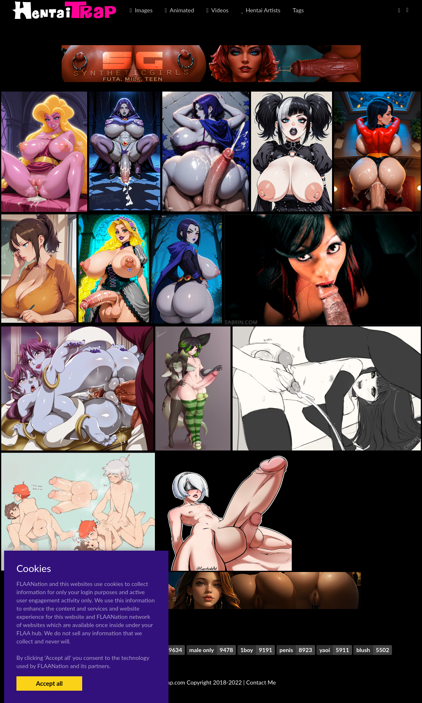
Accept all (49, 683)
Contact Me (261, 682)
